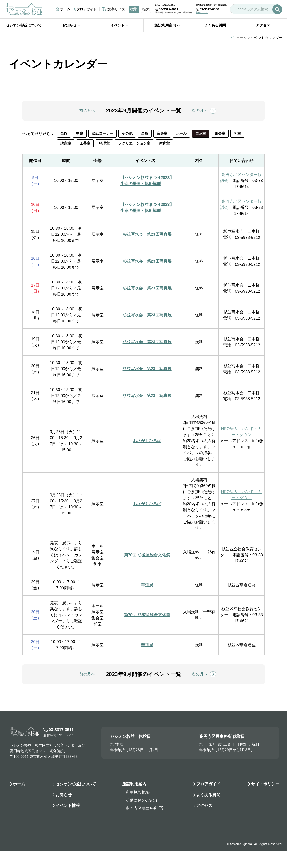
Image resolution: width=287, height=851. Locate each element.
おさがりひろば (147, 440)
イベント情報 (68, 805)
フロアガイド (85, 9)
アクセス (263, 25)
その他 (127, 133)
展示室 (200, 133)
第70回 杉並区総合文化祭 (147, 555)
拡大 (146, 9)
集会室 (220, 133)
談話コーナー (102, 133)
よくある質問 (215, 25)
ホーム (62, 9)
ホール (181, 133)
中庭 (79, 133)
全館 (63, 133)
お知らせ (71, 25)
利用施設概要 (138, 792)
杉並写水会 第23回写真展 (147, 234)
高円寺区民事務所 (144, 808)
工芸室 (85, 143)
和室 (237, 133)
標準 (133, 9)
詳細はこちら (202, 12)
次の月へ (204, 111)
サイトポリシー (265, 784)
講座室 (65, 143)
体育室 (164, 143)
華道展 (147, 585)
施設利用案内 (167, 25)
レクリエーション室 (134, 143)
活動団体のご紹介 (142, 800)
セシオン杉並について (24, 25)
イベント (119, 25)
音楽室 (162, 133)
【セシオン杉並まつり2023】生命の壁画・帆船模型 (147, 180)
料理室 (104, 143)
